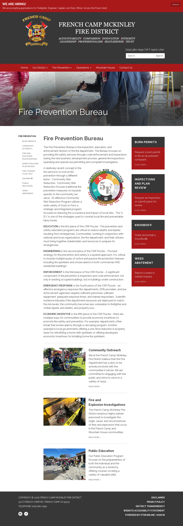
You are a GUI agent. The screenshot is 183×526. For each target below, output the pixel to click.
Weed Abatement (27, 192)
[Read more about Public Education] (85, 465)
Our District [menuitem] (39, 67)
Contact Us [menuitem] (125, 67)
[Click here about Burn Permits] (148, 153)
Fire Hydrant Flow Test (28, 172)
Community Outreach (28, 147)
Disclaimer (158, 497)
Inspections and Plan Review (30, 164)
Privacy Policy (156, 502)
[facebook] (26, 515)
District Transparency (150, 506)
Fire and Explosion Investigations (29, 156)
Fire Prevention (27, 136)
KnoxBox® (27, 178)
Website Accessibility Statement (144, 510)
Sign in (161, 515)
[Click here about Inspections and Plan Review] (148, 194)
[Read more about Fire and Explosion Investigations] (85, 418)
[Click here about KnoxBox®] (148, 234)
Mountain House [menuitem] (105, 67)
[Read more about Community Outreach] (85, 368)
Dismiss (175, 4)
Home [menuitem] (24, 67)
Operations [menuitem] (82, 67)
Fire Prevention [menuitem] (60, 67)
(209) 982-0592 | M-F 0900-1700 (145, 49)
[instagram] (20, 515)
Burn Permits (29, 141)
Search (159, 56)
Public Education (27, 184)
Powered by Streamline (140, 515)
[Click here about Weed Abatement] (148, 269)
